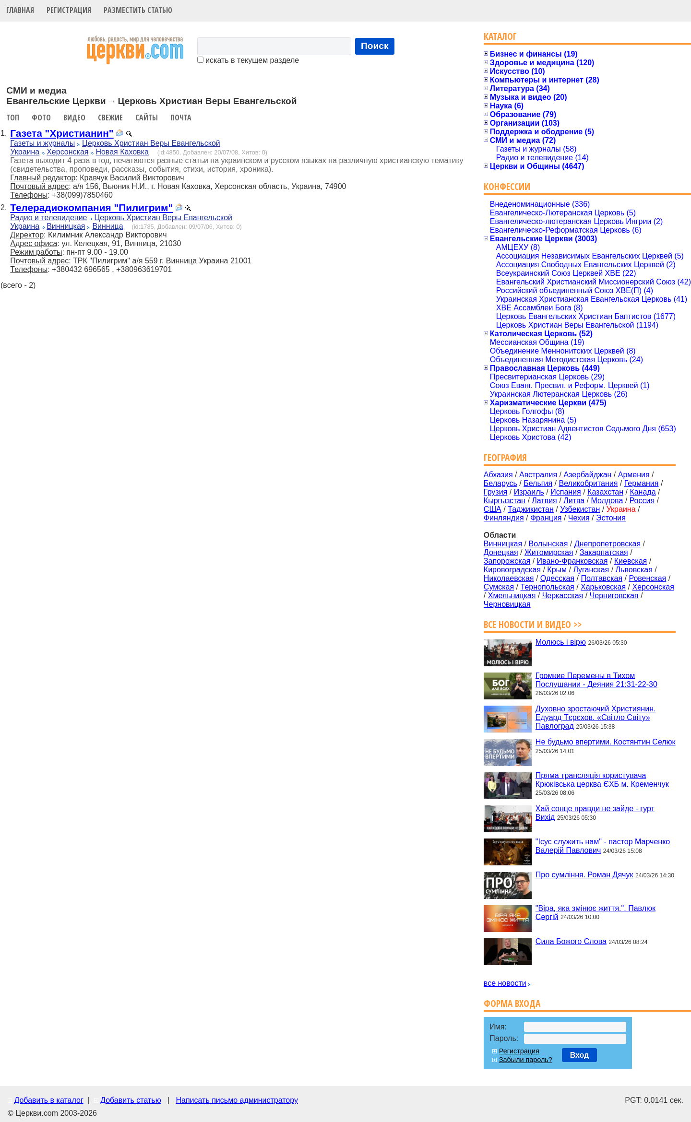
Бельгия (538, 483)
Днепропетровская (607, 544)
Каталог (500, 36)
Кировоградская (512, 570)
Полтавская (601, 578)
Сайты (146, 117)
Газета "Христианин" (61, 133)
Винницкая (66, 226)
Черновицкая (507, 604)
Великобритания (588, 483)
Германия (641, 483)
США (492, 509)
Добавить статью (130, 1100)
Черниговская (614, 595)
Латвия (544, 500)
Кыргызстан (504, 500)
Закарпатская (604, 552)
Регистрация (69, 10)
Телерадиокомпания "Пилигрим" (91, 207)
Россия (642, 500)
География (505, 457)
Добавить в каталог (48, 1100)
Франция (546, 518)
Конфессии (507, 186)
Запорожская (507, 561)
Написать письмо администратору (237, 1100)
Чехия (579, 518)
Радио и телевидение (48, 217)
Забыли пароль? (525, 1059)
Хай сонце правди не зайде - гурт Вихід (595, 812)
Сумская (499, 587)
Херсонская (67, 152)
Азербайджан (587, 475)
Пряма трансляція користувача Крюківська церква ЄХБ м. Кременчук (602, 779)
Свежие (110, 117)
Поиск (375, 46)
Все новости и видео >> (533, 624)
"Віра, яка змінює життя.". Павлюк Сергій (595, 912)
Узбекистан (580, 509)
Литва (573, 500)
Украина (24, 152)
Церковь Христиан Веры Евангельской (151, 143)
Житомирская (548, 552)
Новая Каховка (121, 152)
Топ (12, 117)
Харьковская (603, 587)
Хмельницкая (512, 595)
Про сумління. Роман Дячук (584, 875)
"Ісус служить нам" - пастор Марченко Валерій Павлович (603, 846)
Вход (579, 1055)
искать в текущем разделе (248, 60)
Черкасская (563, 595)
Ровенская (647, 578)
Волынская (548, 544)
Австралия (538, 475)
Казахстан (605, 492)
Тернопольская (547, 587)
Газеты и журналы (42, 143)
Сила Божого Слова (571, 941)
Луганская (591, 570)
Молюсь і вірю (561, 642)
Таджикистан (531, 509)
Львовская (634, 570)
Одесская (557, 578)
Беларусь (500, 483)
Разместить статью (138, 10)
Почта (180, 117)
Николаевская (509, 578)
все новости (505, 983)
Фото (41, 117)
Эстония (611, 518)
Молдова (607, 500)
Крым (557, 570)
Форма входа (512, 1003)
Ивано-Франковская (572, 561)
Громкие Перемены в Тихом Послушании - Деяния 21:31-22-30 (596, 679)
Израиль (529, 492)
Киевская (630, 561)
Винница (107, 226)
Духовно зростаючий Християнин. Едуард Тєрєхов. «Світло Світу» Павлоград (596, 717)
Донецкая (501, 552)
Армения (634, 475)
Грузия (495, 492)
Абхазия (498, 475)
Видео (74, 117)
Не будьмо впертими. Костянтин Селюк (606, 742)
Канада (642, 492)
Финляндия (504, 518)
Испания (565, 492)
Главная (20, 10)
